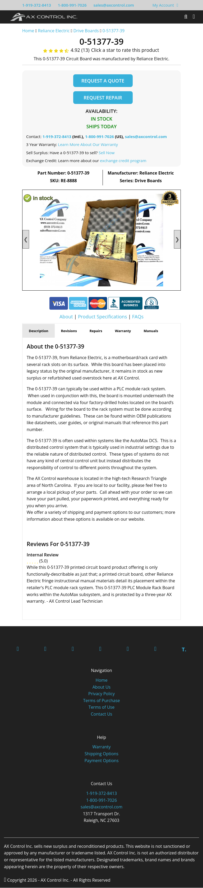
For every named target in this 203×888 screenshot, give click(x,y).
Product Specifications (102, 317)
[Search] (185, 17)
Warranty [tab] (123, 330)
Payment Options (101, 760)
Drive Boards (86, 31)
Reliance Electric (54, 31)
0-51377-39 (113, 31)
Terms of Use (101, 707)
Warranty (101, 747)
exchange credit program (123, 160)
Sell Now (106, 152)
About (66, 317)
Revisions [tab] (69, 330)
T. (184, 649)
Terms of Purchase (101, 701)
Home (28, 31)
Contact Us (101, 714)
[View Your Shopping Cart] (177, 5)
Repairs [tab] (96, 330)
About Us (102, 687)
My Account (163, 5)
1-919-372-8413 (36, 5)
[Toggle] (194, 17)
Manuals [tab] (151, 330)
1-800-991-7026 (72, 5)
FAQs (138, 317)
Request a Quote (102, 80)
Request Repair (103, 97)
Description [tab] (38, 330)
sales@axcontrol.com (113, 5)
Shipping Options (101, 754)
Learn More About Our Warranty (88, 144)
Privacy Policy (101, 694)
